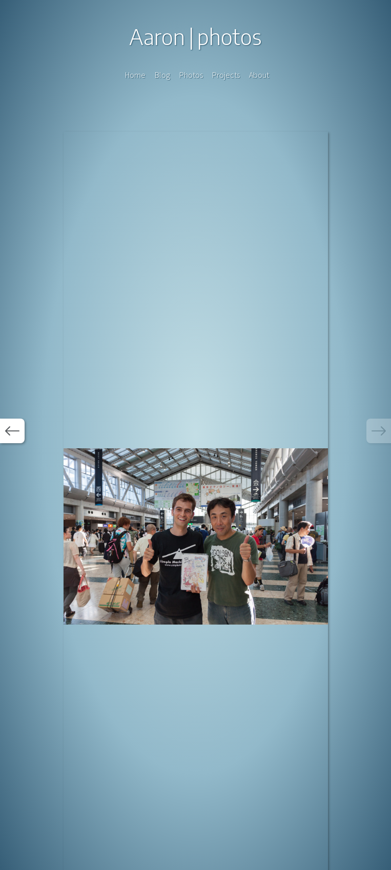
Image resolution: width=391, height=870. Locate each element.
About (259, 75)
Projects (226, 75)
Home (135, 75)
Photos (191, 75)
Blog (162, 75)
